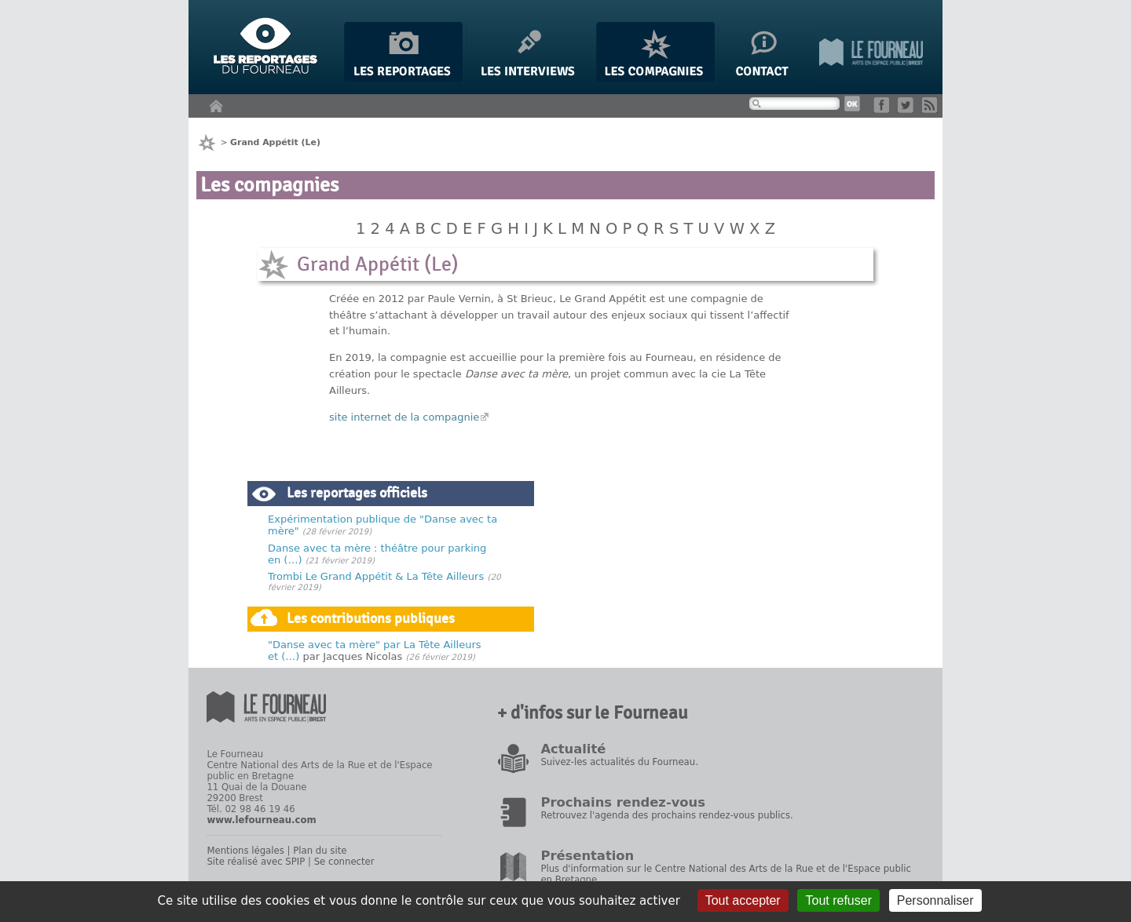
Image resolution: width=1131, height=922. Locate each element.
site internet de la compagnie (404, 417)
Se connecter (344, 861)
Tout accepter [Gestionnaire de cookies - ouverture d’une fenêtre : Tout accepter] (743, 900)
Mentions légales (245, 850)
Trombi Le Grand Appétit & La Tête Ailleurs (376, 576)
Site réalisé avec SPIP (256, 861)
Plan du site (319, 850)
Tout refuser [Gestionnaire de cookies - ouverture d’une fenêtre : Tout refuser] (838, 900)
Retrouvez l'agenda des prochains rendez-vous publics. (666, 815)
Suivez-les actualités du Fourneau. (618, 761)
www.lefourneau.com (261, 819)
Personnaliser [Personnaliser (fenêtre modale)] (935, 900)
